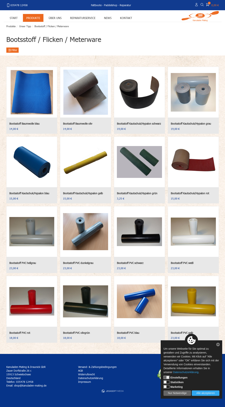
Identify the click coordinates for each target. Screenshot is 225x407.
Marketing (173, 386)
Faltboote (96, 5)
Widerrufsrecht (86, 374)
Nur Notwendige (177, 393)
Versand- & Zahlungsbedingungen (97, 366)
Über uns (55, 18)
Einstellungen (175, 377)
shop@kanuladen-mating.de (30, 385)
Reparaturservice (82, 18)
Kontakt (126, 18)
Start (14, 18)
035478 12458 (17, 5)
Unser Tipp (25, 26)
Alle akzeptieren (205, 393)
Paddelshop (110, 5)
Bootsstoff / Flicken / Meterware (51, 26)
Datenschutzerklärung (90, 378)
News (107, 18)
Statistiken (173, 382)
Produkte (33, 18)
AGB (80, 370)
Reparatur (125, 5)
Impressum (84, 381)
